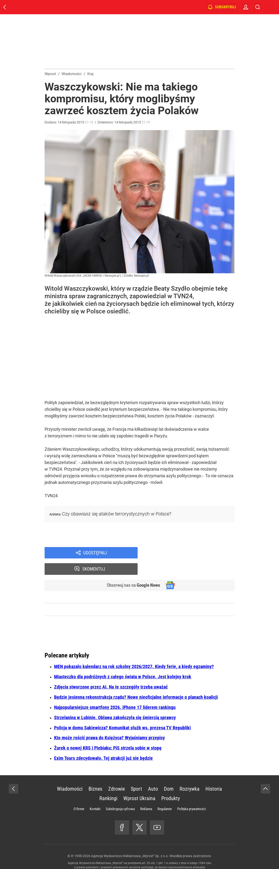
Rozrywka (190, 773)
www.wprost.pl (147, 856)
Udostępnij (95, 553)
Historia (213, 773)
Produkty (170, 783)
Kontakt (95, 793)
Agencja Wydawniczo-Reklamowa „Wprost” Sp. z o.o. (130, 840)
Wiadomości (70, 773)
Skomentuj (192, 553)
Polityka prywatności (191, 793)
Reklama (146, 793)
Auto (153, 773)
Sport (136, 773)
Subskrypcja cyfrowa (120, 793)
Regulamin (165, 793)
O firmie (79, 793)
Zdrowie (116, 773)
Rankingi (108, 783)
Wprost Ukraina (139, 783)
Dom (169, 773)
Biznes (95, 773)
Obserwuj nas (132, 569)
